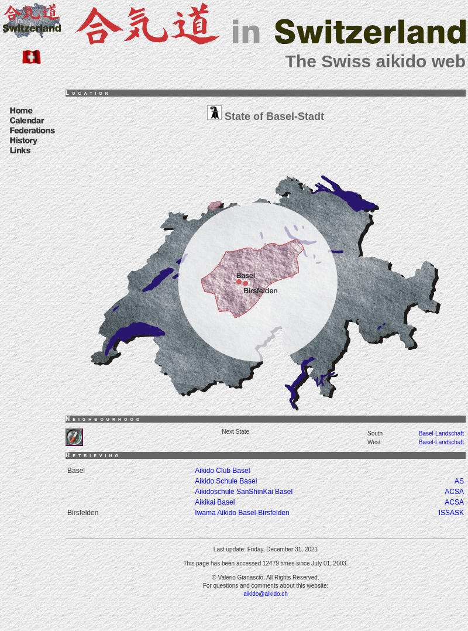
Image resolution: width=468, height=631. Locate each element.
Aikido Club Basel (222, 471)
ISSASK (451, 513)
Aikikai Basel (215, 502)
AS (459, 481)
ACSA (454, 492)
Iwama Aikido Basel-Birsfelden (242, 513)
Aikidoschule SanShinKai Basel (243, 492)
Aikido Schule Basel (226, 481)
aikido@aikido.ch (265, 594)
